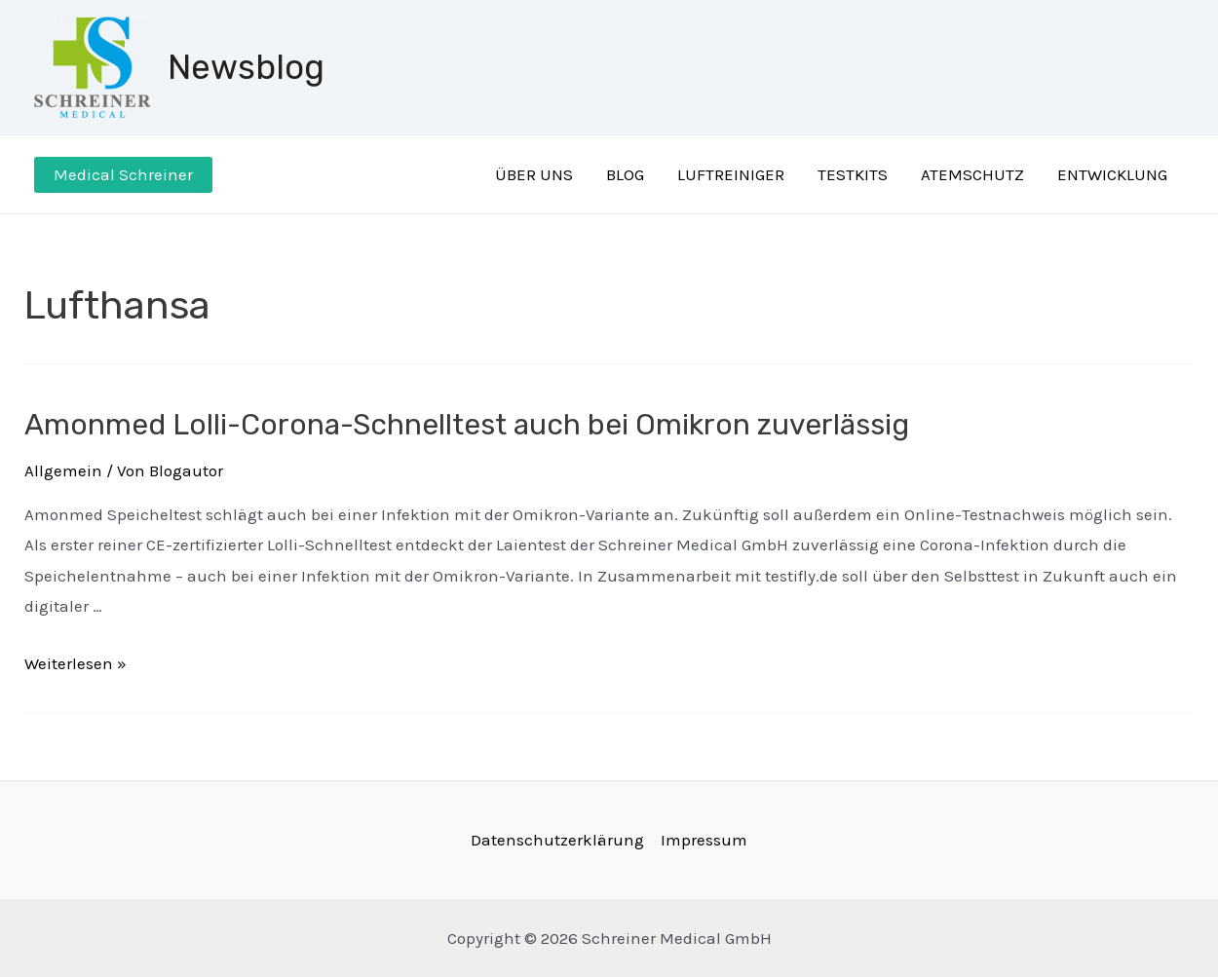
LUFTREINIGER (730, 174)
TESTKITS (853, 174)
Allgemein (63, 470)
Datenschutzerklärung (557, 839)
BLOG (625, 174)
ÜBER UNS (534, 174)
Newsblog (246, 67)
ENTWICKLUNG (1112, 174)
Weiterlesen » (75, 663)
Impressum (704, 839)
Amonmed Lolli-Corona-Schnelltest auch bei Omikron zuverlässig (466, 424)
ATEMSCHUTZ (972, 174)
